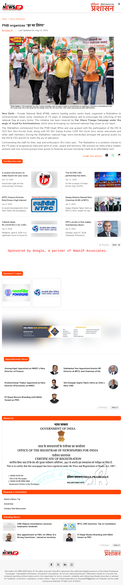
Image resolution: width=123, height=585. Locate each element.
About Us (8, 418)
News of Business (17, 19)
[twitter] (58, 564)
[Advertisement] (49, 263)
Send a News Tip (12, 499)
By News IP (7, 30)
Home (4, 19)
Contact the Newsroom (15, 508)
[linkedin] (65, 564)
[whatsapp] (71, 564)
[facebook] (51, 564)
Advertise (8, 503)
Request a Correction (15, 492)
